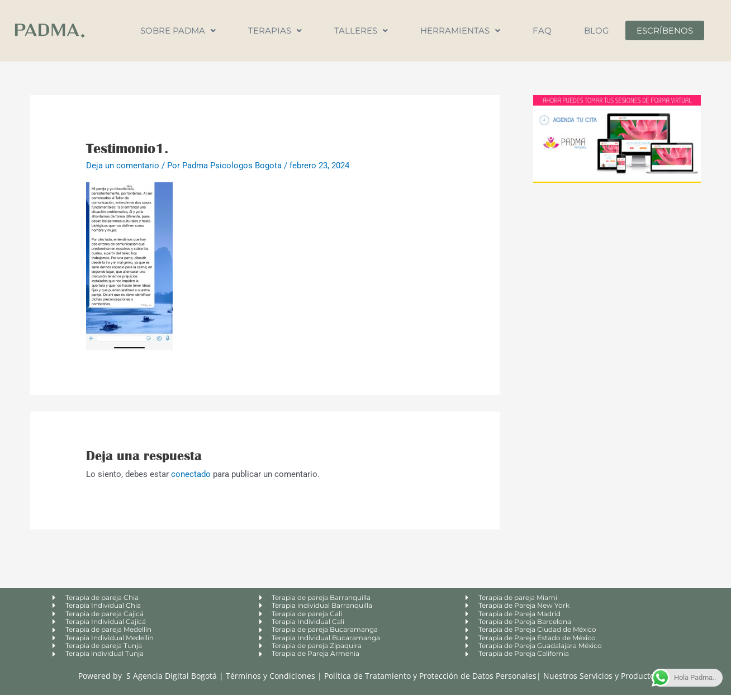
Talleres (361, 30)
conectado (191, 474)
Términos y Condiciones (271, 675)
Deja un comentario (122, 165)
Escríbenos (665, 30)
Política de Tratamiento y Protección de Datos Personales (430, 675)
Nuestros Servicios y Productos (600, 675)
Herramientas (460, 30)
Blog (596, 30)
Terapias (275, 30)
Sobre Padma (178, 30)
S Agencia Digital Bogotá (171, 675)
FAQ (542, 30)
